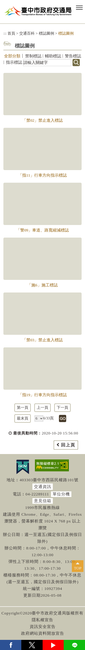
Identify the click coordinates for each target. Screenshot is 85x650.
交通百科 (27, 33)
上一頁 (42, 407)
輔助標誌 (53, 56)
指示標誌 (14, 62)
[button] (79, 8)
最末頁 (22, 418)
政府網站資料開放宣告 (42, 633)
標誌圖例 (46, 33)
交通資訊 (42, 486)
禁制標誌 (33, 56)
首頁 (11, 33)
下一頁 (62, 407)
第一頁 (22, 407)
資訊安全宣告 (43, 626)
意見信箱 (42, 501)
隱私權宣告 (42, 620)
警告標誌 (73, 56)
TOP (77, 568)
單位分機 (61, 494)
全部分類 (12, 56)
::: (5, 33)
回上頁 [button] (68, 445)
